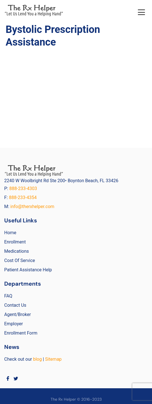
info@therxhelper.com (32, 206)
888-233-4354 (23, 197)
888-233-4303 (23, 188)
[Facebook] (7, 378)
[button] (141, 12)
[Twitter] (15, 378)
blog (37, 359)
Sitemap (53, 359)
